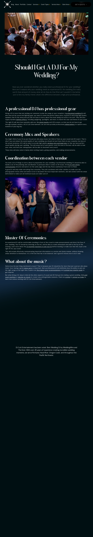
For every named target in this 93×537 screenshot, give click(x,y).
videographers (69, 124)
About (17, 4)
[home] (7, 4)
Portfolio (23, 4)
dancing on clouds (24, 277)
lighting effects (21, 120)
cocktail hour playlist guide (73, 270)
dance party (28, 268)
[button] (36, 4)
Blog (12, 4)
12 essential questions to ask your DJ (39, 247)
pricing (67, 277)
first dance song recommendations (48, 270)
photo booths (44, 122)
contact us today (78, 277)
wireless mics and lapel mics (57, 143)
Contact (29, 4)
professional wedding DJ (74, 113)
